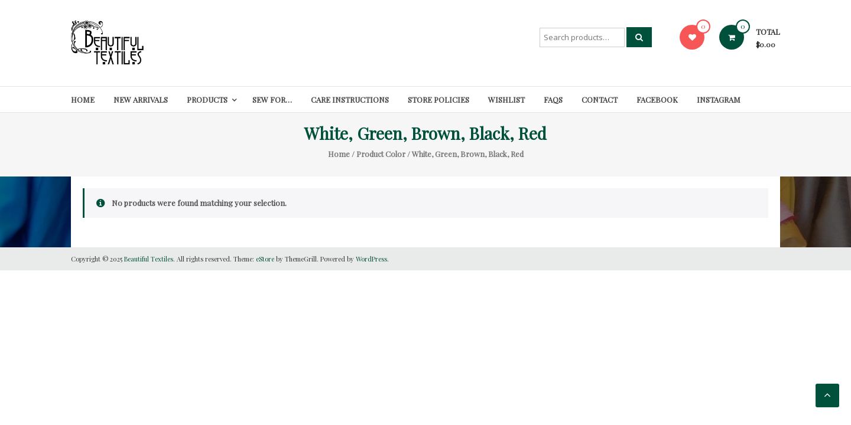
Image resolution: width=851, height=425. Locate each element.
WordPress (371, 258)
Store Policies (438, 99)
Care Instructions (350, 99)
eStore (265, 258)
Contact (600, 99)
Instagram (718, 99)
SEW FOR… (272, 99)
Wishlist (506, 99)
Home (83, 99)
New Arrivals (140, 99)
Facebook (657, 99)
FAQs (553, 99)
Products (207, 99)
